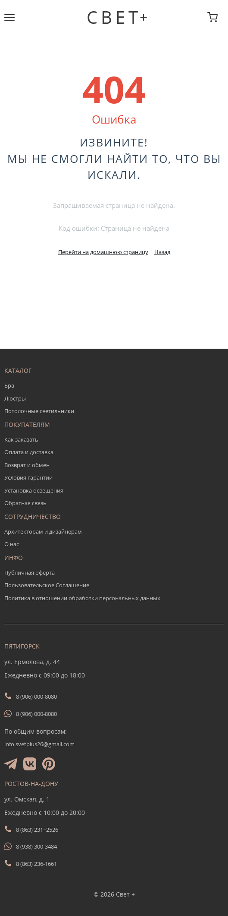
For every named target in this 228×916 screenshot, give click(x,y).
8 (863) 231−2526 (37, 829)
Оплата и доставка (28, 452)
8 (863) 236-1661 (36, 864)
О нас (11, 544)
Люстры (15, 398)
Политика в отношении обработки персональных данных (82, 598)
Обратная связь (25, 503)
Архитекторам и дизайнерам (43, 531)
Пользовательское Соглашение (46, 585)
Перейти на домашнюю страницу (103, 252)
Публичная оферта (29, 572)
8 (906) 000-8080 (36, 696)
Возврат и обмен (27, 465)
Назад (162, 252)
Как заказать (21, 439)
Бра (9, 385)
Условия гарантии (28, 477)
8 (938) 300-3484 (36, 846)
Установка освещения (33, 490)
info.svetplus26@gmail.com (39, 744)
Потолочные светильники (39, 411)
